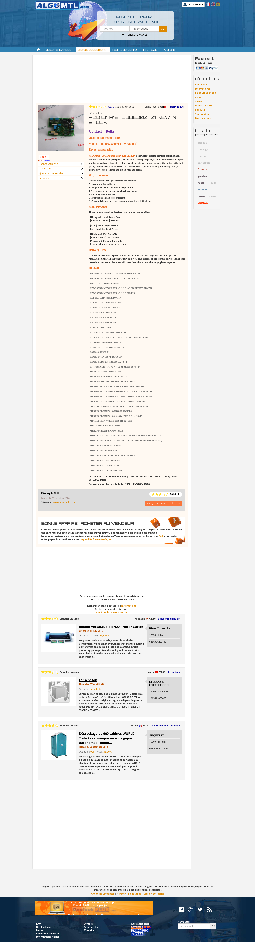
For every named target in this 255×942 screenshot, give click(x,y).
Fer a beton (88, 680)
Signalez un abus (124, 106)
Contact (88, 923)
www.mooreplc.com (64, 502)
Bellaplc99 (50, 493)
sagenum (156, 735)
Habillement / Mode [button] (59, 49)
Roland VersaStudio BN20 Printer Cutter (111, 627)
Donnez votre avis (48, 163)
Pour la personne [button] (125, 49)
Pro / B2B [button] (151, 49)
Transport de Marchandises (203, 116)
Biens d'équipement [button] (93, 49)
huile (213, 182)
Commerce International (202, 86)
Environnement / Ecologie (165, 725)
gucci (201, 182)
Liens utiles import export (205, 95)
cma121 (122, 612)
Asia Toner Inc (160, 628)
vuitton (203, 203)
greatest (203, 176)
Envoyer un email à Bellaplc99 (163, 503)
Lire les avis (45, 168)
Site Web (200, 109)
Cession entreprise (153, 893)
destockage (204, 162)
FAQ (161, 535)
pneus (201, 196)
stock (99, 612)
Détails (110, 106)
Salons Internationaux (203, 103)
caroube (202, 142)
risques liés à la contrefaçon (95, 539)
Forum (40, 930)
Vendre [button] (170, 49)
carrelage (203, 149)
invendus (203, 189)
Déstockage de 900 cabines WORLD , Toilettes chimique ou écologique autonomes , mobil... (107, 738)
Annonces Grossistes (102, 893)
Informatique (176, 106)
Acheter (121, 893)
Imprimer (44, 178)
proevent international (159, 683)
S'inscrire (89, 930)
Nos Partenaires (45, 927)
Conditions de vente (47, 933)
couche (202, 156)
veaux (212, 196)
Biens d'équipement (169, 618)
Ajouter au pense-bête (51, 173)
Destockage (173, 672)
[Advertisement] (112, 80)
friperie (202, 169)
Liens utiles (134, 893)
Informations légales (47, 936)
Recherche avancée (135, 34)
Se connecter (91, 927)
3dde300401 (110, 612)
